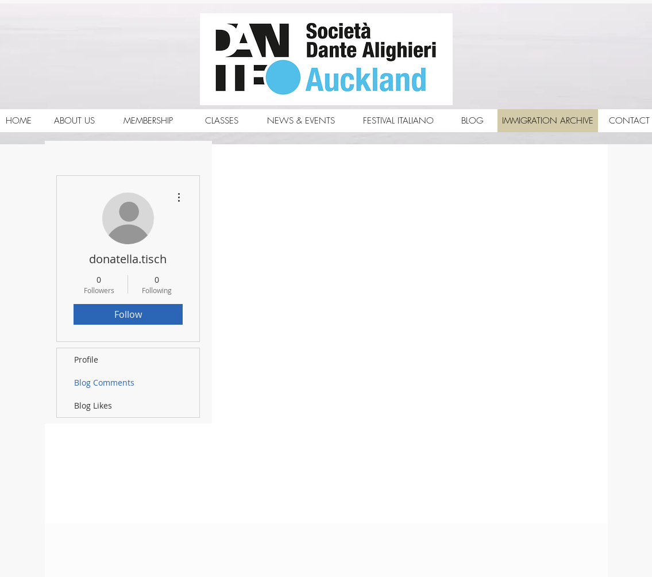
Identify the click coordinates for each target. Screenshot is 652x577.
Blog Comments (104, 382)
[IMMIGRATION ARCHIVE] (547, 120)
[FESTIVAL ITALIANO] (399, 120)
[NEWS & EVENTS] (301, 120)
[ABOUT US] (74, 120)
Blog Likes (93, 405)
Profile (86, 359)
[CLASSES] (221, 120)
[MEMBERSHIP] (148, 120)
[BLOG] (472, 120)
